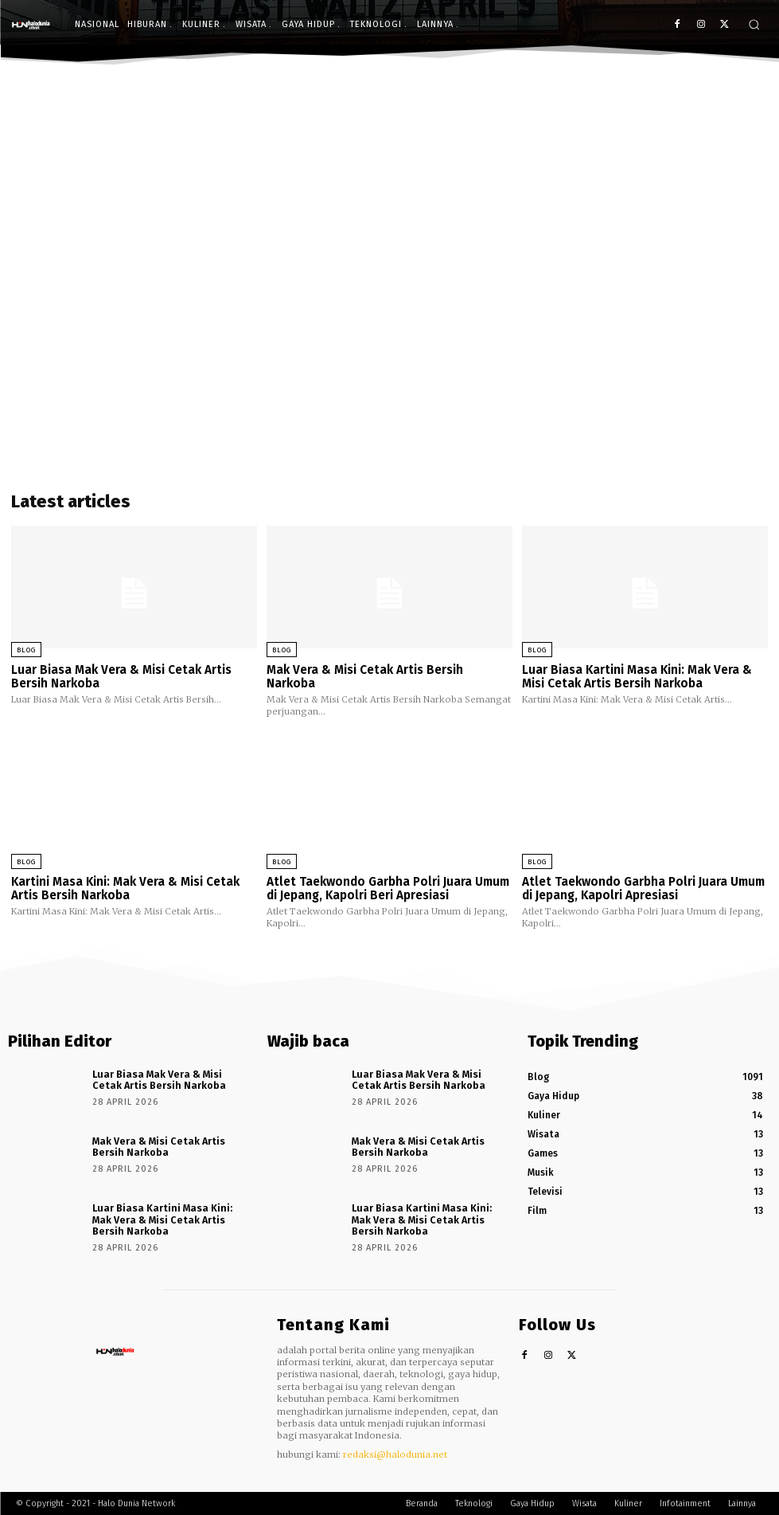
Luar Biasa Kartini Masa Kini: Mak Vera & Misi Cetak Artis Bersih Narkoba (637, 677)
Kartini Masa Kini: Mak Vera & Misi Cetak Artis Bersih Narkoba (125, 888)
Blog (26, 650)
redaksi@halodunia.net (395, 1452)
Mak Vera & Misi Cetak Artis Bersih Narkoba (365, 677)
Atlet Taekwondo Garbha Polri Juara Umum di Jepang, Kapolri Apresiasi (643, 888)
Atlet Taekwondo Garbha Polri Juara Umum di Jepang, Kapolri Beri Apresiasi (387, 888)
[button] (753, 24)
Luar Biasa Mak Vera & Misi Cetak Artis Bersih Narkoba (121, 677)
